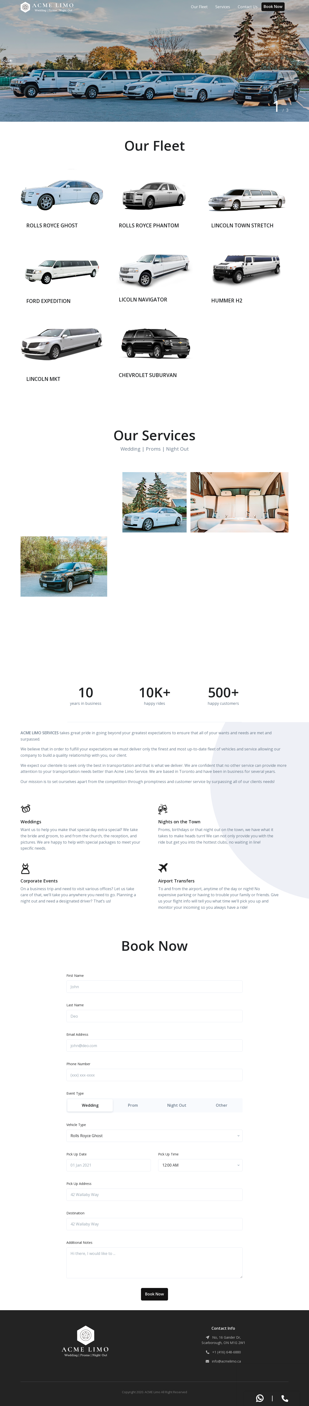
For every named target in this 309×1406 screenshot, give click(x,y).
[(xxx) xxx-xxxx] (154, 1075)
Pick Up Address (78, 1183)
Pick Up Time (168, 1154)
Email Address (77, 1034)
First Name (75, 975)
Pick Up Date (76, 1154)
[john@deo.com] (154, 1045)
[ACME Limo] (48, 7)
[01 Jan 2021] (108, 1165)
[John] (154, 986)
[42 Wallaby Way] (154, 1195)
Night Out (176, 1105)
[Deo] (154, 1016)
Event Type (75, 1093)
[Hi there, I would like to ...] (154, 1262)
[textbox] (86, 1135)
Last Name (75, 1005)
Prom (133, 1105)
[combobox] (154, 1136)
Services (222, 6)
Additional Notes (79, 1242)
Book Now (273, 6)
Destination (75, 1213)
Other (221, 1105)
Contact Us (248, 6)
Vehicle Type (76, 1124)
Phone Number (78, 1064)
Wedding (90, 1105)
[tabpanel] (154, 61)
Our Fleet (199, 6)
